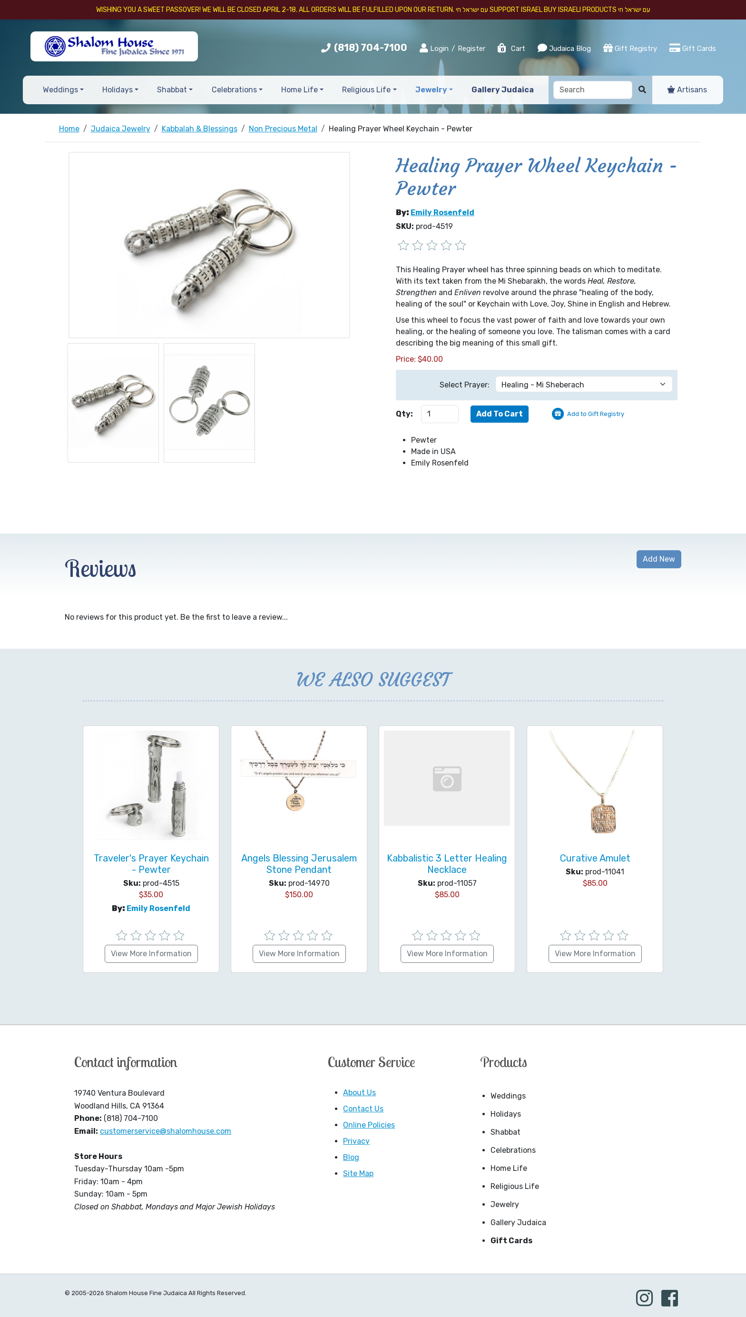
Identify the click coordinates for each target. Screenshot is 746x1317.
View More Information (151, 953)
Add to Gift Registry (595, 413)
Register (471, 48)
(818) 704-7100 (370, 47)
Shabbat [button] (172, 89)
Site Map (358, 1173)
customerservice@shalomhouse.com (165, 1131)
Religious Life (515, 1186)
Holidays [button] (117, 89)
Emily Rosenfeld (442, 212)
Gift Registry (630, 48)
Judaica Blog (564, 48)
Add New (659, 559)
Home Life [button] (299, 89)
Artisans (687, 89)
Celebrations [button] (234, 89)
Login (434, 48)
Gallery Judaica (518, 1222)
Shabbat (505, 1132)
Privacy (356, 1141)
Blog (351, 1157)
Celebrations (513, 1150)
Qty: (404, 413)
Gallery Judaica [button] (502, 89)
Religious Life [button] (366, 89)
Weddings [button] (60, 89)
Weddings (508, 1095)
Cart (511, 48)
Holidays (506, 1114)
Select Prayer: (465, 384)
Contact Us (363, 1108)
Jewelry (505, 1204)
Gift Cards (692, 48)
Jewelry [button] (431, 89)
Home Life (509, 1168)
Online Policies (369, 1124)
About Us (359, 1092)
